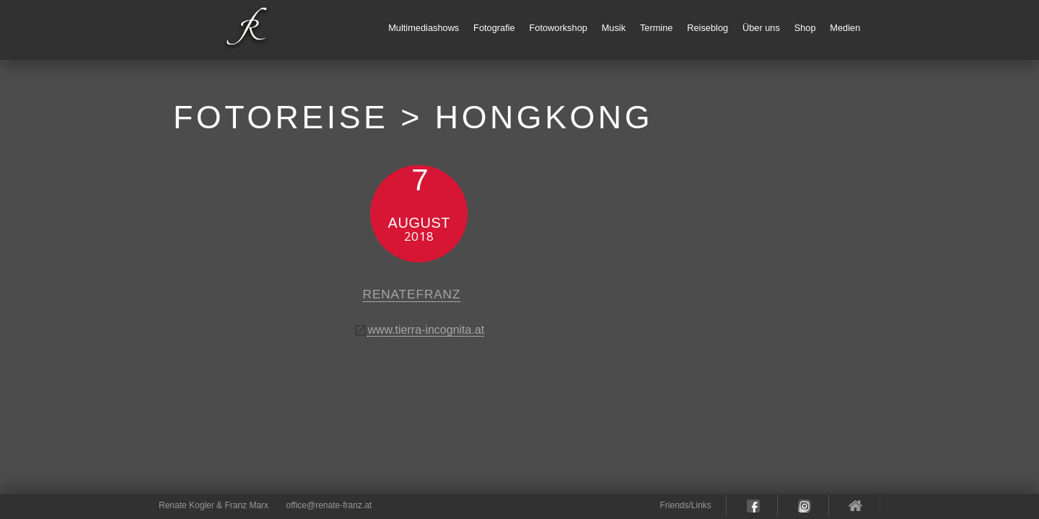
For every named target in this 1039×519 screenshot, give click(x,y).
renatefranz (412, 294)
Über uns (761, 27)
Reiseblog (707, 27)
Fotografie (494, 27)
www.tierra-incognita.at (425, 330)
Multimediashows (423, 27)
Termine (656, 27)
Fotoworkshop (558, 27)
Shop (805, 27)
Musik (614, 27)
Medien (845, 27)
